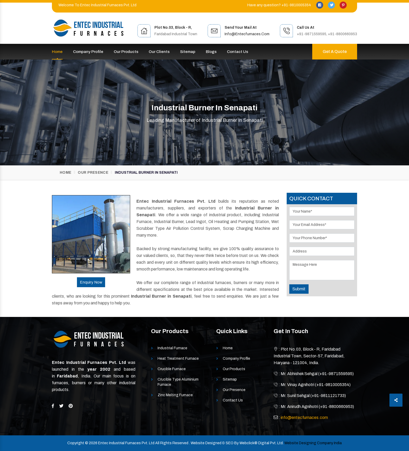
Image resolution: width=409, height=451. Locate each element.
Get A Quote (335, 51)
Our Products (126, 52)
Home (57, 52)
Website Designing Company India (313, 443)
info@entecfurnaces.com (247, 34)
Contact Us (237, 52)
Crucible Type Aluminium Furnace (178, 382)
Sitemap (187, 52)
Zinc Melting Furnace (175, 395)
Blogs (211, 52)
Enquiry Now (91, 282)
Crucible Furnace (172, 369)
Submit (298, 289)
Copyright (75, 443)
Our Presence (93, 173)
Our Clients (159, 52)
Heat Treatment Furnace (178, 358)
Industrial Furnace (172, 348)
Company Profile (88, 52)
